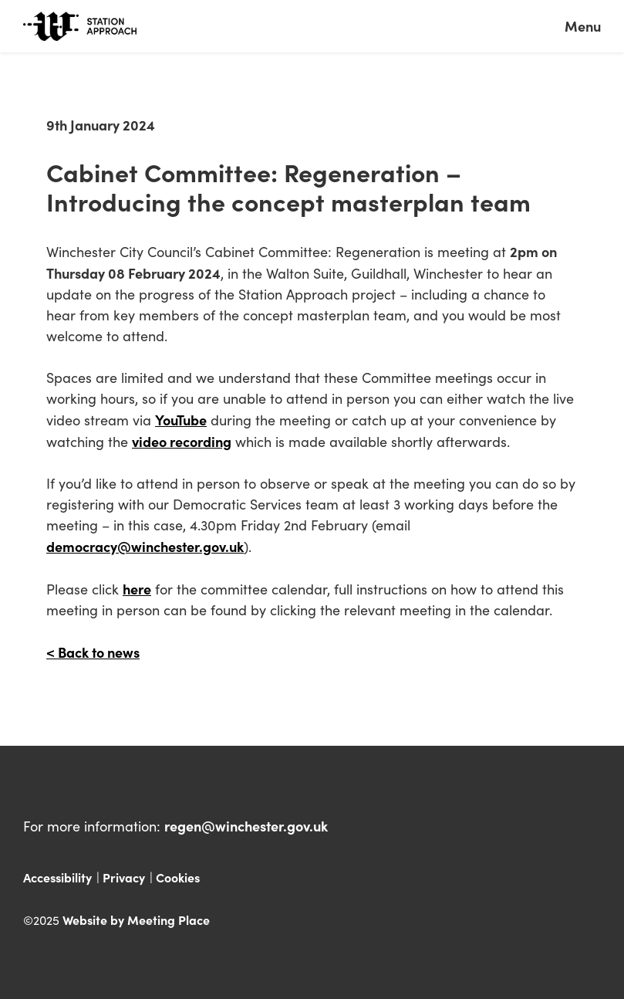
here (137, 588)
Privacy (124, 877)
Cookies (178, 877)
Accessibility (57, 877)
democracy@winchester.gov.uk (145, 546)
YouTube (181, 419)
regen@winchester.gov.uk (246, 825)
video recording (181, 441)
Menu (583, 26)
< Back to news (93, 652)
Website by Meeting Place (136, 919)
